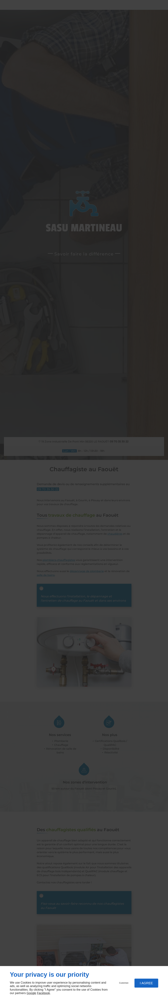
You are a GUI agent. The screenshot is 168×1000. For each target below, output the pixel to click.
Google (31, 993)
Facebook (43, 993)
